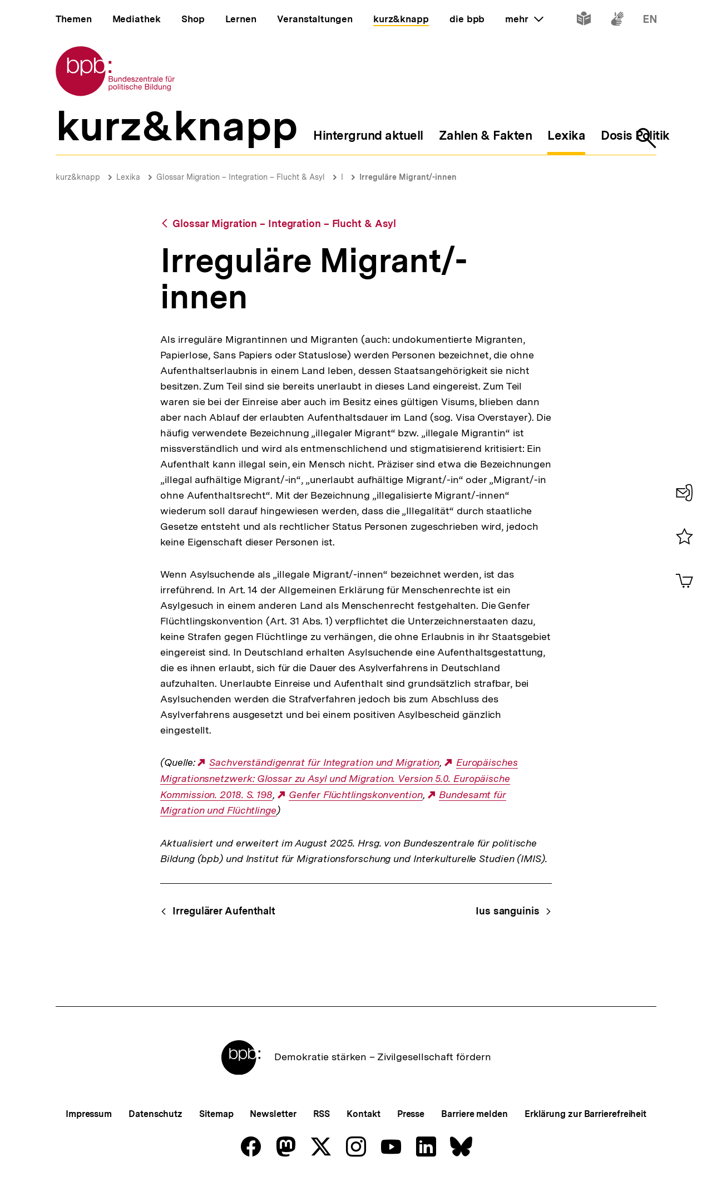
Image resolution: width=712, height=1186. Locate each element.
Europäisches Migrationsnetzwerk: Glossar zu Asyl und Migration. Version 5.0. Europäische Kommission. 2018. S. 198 (338, 778)
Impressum (89, 1114)
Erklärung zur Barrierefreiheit (585, 1114)
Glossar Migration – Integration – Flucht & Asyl (240, 177)
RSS (321, 1114)
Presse (410, 1114)
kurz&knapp (78, 177)
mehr (524, 18)
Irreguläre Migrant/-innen (408, 177)
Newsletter (273, 1114)
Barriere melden (474, 1114)
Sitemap (216, 1114)
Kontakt (363, 1114)
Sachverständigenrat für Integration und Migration (324, 762)
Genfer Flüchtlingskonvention (355, 795)
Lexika (128, 177)
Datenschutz (155, 1114)
